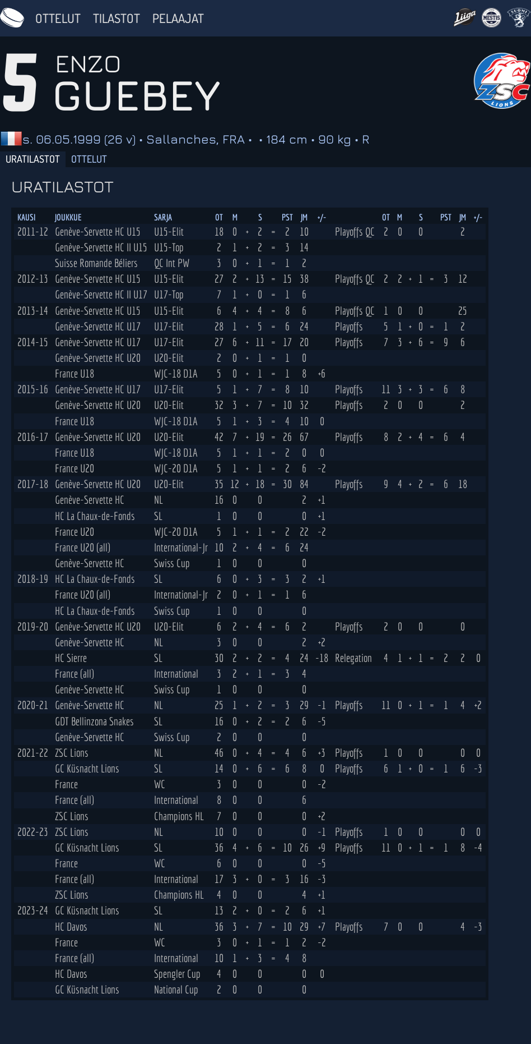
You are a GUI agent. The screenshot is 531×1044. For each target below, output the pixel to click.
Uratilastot (33, 159)
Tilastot (116, 18)
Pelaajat (178, 18)
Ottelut (58, 18)
